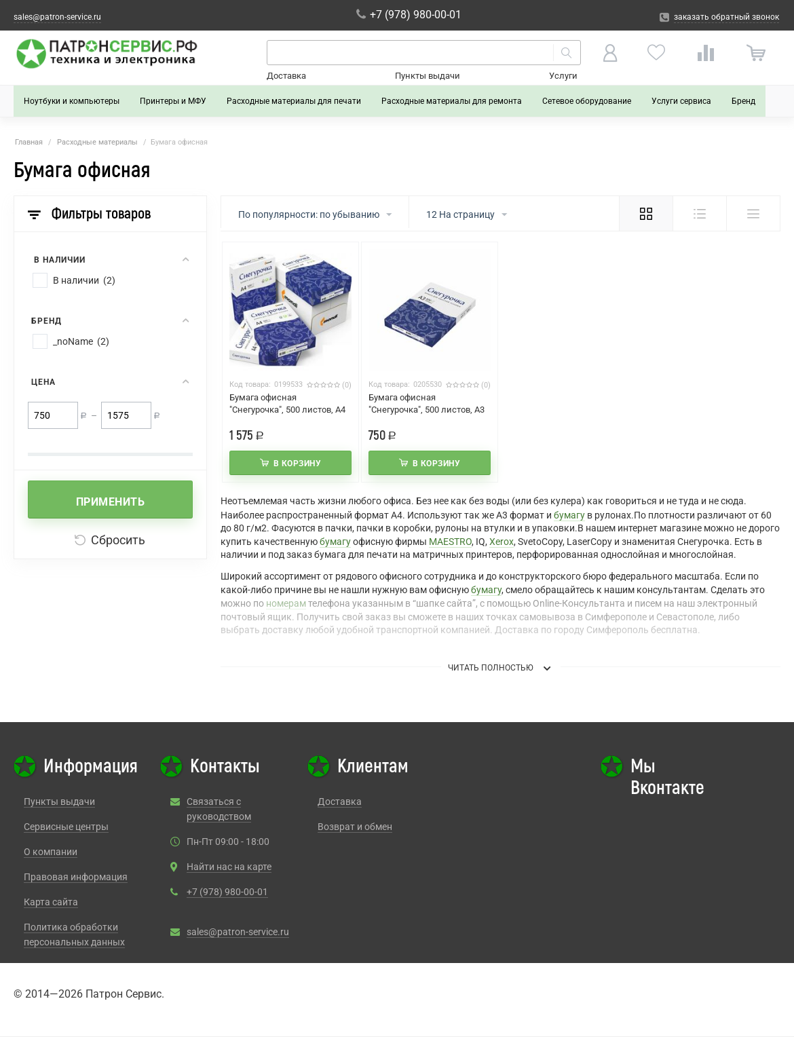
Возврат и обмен (355, 826)
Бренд (743, 101)
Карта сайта (51, 902)
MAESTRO (450, 541)
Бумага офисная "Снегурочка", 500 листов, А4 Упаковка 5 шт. (287, 409)
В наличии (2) (84, 280)
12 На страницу (466, 215)
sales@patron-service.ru (238, 931)
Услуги (563, 76)
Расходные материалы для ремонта (451, 101)
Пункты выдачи (427, 76)
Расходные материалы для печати (294, 101)
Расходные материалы (97, 142)
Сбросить (110, 540)
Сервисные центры (66, 826)
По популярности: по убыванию (315, 215)
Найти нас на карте (229, 866)
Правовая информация (76, 876)
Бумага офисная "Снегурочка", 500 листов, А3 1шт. (426, 409)
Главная (29, 142)
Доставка (286, 76)
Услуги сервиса (681, 101)
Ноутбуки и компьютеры (71, 101)
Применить (110, 501)
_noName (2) (81, 341)
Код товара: (250, 384)
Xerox (501, 541)
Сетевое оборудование (586, 101)
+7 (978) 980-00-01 (227, 891)
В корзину (297, 463)
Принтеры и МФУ (173, 101)
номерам (286, 603)
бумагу (569, 515)
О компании (50, 851)
